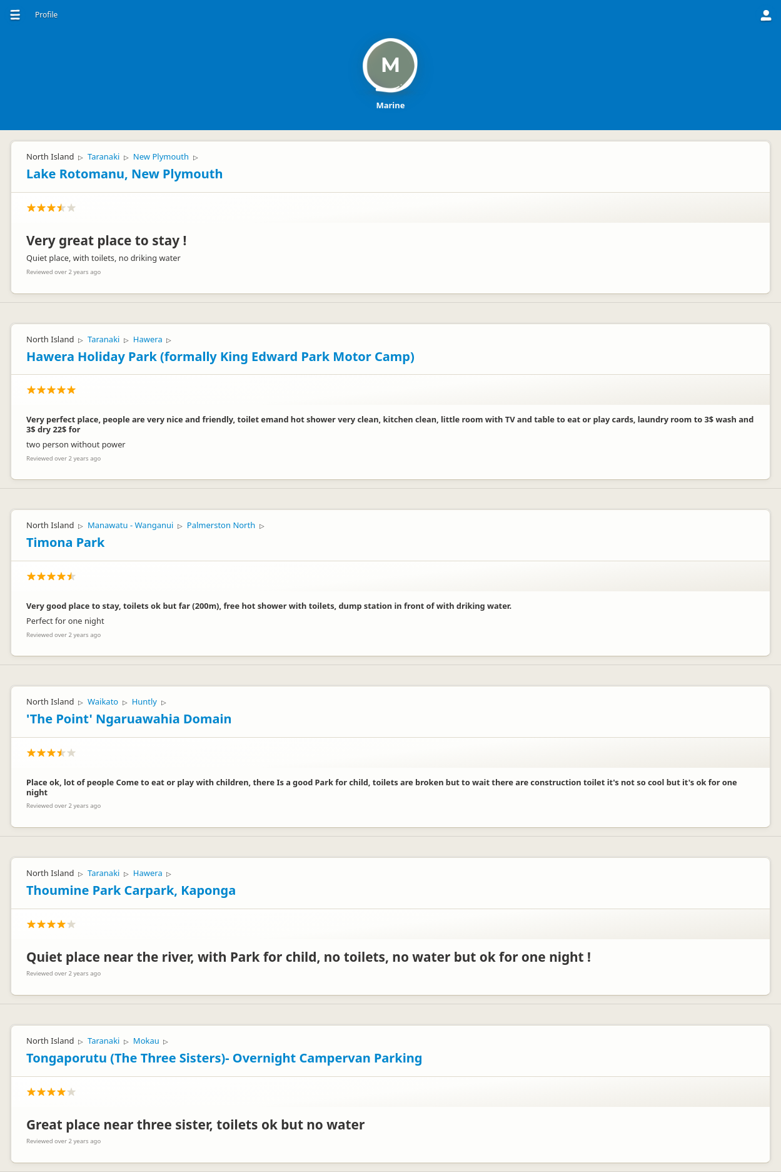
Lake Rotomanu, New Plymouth (124, 173)
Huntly (144, 701)
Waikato (103, 701)
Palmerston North (221, 525)
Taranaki (104, 156)
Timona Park (65, 542)
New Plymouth (161, 156)
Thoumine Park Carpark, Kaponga (131, 890)
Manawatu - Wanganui (130, 525)
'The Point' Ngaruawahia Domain (129, 718)
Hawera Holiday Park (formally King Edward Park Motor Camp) (220, 356)
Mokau (146, 1040)
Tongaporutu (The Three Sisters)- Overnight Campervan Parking (224, 1057)
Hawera (148, 339)
